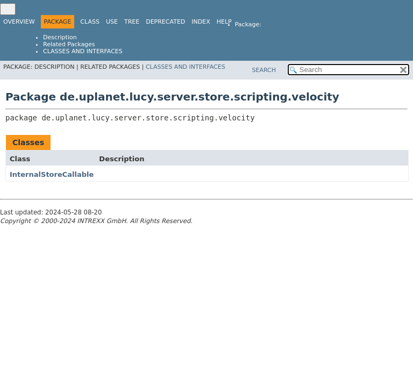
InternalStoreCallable (52, 174)
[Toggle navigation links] (8, 9)
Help (224, 21)
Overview (19, 21)
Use (112, 21)
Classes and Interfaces (83, 51)
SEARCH (264, 70)
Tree (131, 21)
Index (200, 21)
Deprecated (165, 21)
